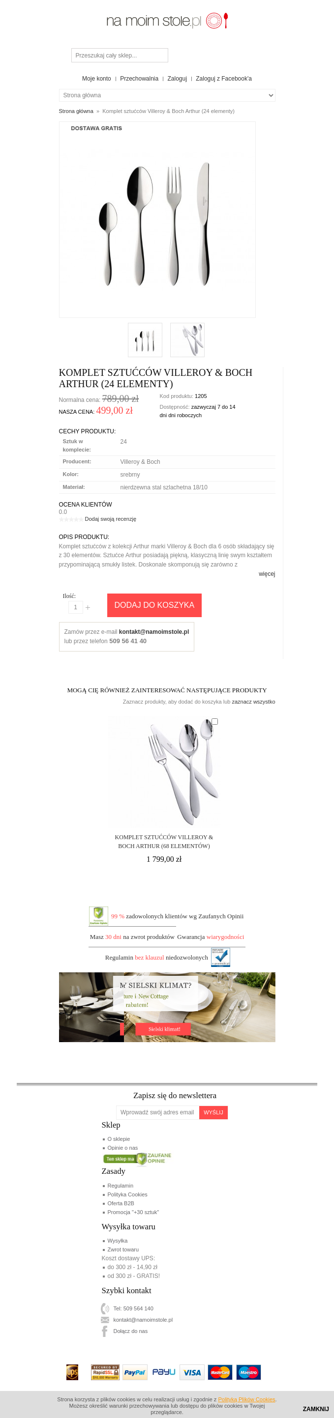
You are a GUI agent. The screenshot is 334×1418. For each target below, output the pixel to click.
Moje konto (96, 78)
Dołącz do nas (131, 1331)
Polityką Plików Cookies (246, 1399)
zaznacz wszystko (253, 702)
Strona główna (76, 111)
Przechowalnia (139, 78)
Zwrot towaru (123, 1249)
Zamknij (316, 1409)
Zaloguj (177, 78)
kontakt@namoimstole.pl (154, 631)
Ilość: (69, 596)
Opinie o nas (123, 1148)
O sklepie (119, 1139)
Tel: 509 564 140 (133, 1308)
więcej (267, 573)
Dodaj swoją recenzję (111, 519)
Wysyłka (118, 1241)
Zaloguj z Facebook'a (224, 78)
